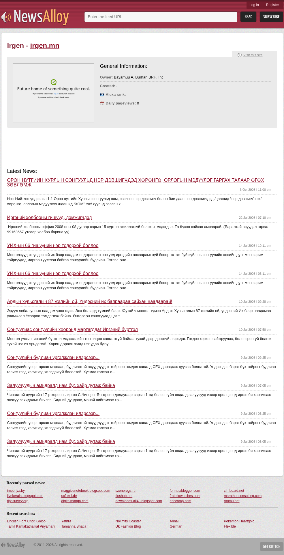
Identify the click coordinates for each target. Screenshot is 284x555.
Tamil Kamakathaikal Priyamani (31, 526)
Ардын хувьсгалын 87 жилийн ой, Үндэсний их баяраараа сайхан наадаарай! (89, 301)
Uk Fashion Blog (128, 526)
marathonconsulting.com (243, 496)
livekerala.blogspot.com (25, 496)
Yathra (66, 521)
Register (272, 5)
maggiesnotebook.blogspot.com (85, 491)
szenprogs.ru (126, 491)
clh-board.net (234, 491)
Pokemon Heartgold (239, 521)
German (176, 526)
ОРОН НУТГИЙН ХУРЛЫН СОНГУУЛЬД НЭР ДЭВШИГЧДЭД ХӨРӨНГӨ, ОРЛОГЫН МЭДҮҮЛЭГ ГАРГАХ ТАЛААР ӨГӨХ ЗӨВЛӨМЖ (135, 182)
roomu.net (232, 501)
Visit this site (252, 55)
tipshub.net (124, 496)
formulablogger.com (185, 491)
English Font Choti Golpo (26, 521)
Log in (254, 5)
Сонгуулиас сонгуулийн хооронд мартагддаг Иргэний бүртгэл (72, 329)
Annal (174, 521)
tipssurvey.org (18, 501)
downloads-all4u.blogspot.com (139, 501)
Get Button (271, 546)
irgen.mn (44, 45)
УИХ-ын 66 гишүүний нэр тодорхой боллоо (53, 245)
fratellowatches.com (185, 496)
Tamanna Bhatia (73, 526)
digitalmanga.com (75, 501)
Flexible (230, 526)
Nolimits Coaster (128, 521)
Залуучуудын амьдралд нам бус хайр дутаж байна (61, 385)
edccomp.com (180, 501)
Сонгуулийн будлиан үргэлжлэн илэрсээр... (53, 357)
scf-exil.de (69, 496)
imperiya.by (16, 491)
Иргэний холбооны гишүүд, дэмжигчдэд (49, 217)
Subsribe (271, 17)
